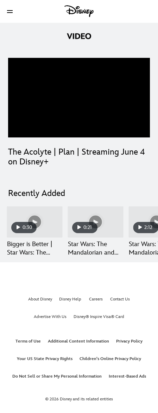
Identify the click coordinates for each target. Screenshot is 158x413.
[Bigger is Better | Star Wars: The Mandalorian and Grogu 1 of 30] (34, 221)
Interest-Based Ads (127, 376)
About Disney (40, 299)
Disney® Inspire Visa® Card (99, 316)
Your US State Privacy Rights (44, 358)
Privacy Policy (129, 341)
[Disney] (79, 11)
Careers (96, 299)
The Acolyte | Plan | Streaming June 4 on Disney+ (76, 157)
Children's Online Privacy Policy (110, 358)
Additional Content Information (78, 341)
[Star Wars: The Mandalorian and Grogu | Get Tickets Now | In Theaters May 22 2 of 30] (95, 221)
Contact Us (120, 299)
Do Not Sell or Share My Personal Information (57, 376)
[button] (10, 11)
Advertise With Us (50, 316)
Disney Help (70, 299)
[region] (79, 97)
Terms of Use (28, 341)
